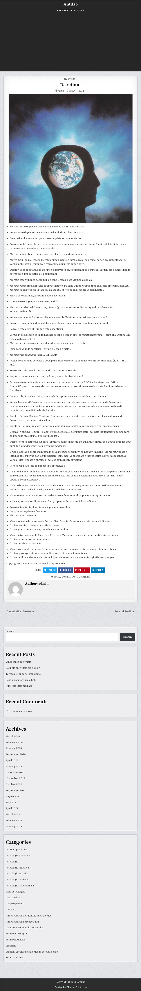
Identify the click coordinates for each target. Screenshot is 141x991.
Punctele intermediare (19, 685)
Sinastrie (11, 945)
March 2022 (13, 814)
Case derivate (14, 897)
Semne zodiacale (16, 939)
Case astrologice (15, 891)
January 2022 (14, 826)
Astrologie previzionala (20, 885)
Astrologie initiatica (17, 867)
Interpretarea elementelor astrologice (29, 915)
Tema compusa (14, 957)
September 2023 (16, 754)
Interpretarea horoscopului (22, 921)
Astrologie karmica (17, 873)
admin (61, 91)
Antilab (71, 4)
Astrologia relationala (18, 855)
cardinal (66, 576)
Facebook (65, 569)
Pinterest (81, 569)
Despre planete (15, 903)
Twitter (50, 569)
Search (10, 631)
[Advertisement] (70, 38)
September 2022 (16, 790)
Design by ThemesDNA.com (71, 987)
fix (88, 576)
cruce (75, 576)
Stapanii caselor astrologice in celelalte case (32, 951)
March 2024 (13, 736)
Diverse (71, 79)
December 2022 (15, 772)
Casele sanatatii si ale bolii (21, 680)
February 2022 (15, 820)
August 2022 (13, 796)
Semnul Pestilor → (126, 611)
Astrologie (12, 861)
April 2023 (12, 760)
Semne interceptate (17, 933)
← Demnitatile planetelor (18, 611)
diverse (82, 576)
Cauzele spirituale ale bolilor (23, 668)
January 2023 (14, 766)
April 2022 (12, 808)
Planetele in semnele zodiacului (24, 927)
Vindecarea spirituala (18, 661)
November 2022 (15, 778)
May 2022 (11, 802)
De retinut (70, 85)
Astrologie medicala (17, 879)
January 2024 (14, 748)
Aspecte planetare (17, 849)
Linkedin (98, 569)
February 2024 (14, 742)
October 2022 (14, 784)
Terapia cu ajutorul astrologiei (23, 674)
